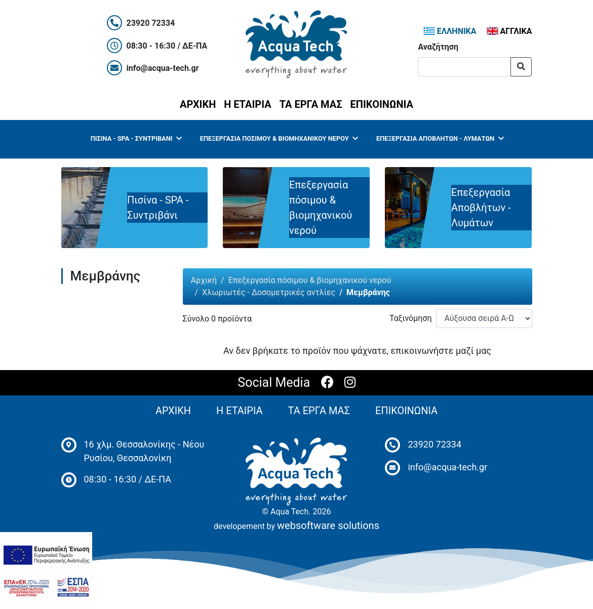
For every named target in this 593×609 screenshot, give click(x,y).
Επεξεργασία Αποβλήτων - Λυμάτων (440, 138)
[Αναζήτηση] (464, 66)
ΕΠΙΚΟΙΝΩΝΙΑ (381, 104)
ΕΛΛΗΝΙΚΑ (450, 31)
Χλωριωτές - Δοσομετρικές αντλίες (268, 292)
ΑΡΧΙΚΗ (200, 103)
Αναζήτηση (438, 47)
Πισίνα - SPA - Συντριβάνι (136, 138)
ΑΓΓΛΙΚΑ (509, 31)
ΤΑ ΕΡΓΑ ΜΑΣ (311, 104)
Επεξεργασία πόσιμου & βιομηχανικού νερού (279, 138)
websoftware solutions (328, 525)
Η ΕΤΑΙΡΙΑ (247, 104)
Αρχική (204, 280)
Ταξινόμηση (410, 318)
